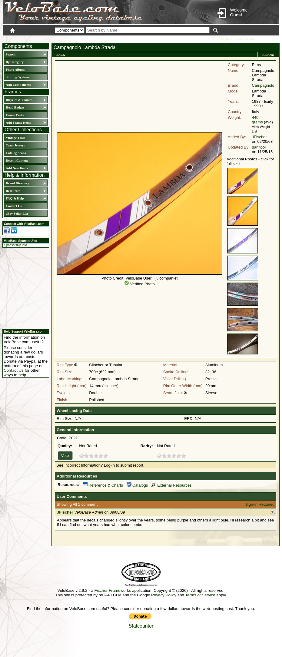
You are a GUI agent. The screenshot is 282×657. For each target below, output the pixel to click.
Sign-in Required (259, 504)
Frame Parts (15, 115)
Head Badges (15, 107)
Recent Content (17, 160)
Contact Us (14, 206)
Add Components (18, 84)
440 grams (257, 119)
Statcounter (141, 626)
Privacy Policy (163, 595)
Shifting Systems (17, 77)
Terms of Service (200, 595)
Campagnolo (263, 85)
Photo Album (15, 69)
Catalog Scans (16, 153)
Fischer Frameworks (113, 590)
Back (60, 54)
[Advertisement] (24, 287)
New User (245, 38)
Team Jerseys (15, 145)
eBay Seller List (17, 213)
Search (10, 54)
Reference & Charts (103, 485)
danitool (259, 147)
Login (225, 38)
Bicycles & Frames (19, 100)
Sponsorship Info (15, 245)
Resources (13, 191)
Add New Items (17, 168)
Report (268, 54)
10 (105, 455)
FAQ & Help (15, 198)
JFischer (259, 137)
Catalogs (137, 485)
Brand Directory (17, 183)
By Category (15, 62)
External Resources (171, 485)
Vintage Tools (15, 137)
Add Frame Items (18, 122)
